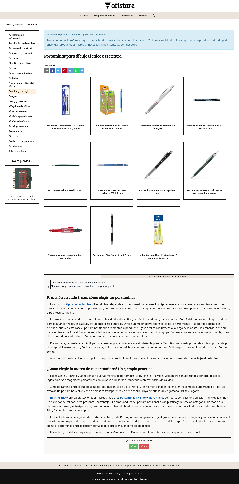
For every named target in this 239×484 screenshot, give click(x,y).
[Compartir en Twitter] (58, 70)
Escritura (84, 15)
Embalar (13, 78)
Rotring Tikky (59, 397)
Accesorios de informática (16, 36)
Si (133, 446)
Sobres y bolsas (17, 151)
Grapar (13, 96)
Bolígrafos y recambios (21, 53)
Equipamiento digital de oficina (22, 84)
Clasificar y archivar (20, 63)
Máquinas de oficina (104, 15)
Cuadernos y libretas (20, 73)
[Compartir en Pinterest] (64, 70)
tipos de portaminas (79, 304)
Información (127, 15)
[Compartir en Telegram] (81, 70)
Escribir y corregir (14, 24)
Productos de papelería (22, 141)
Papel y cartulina (18, 126)
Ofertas (143, 15)
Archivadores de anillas (22, 43)
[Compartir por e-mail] (46, 70)
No (144, 446)
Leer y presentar (18, 101)
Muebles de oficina (19, 121)
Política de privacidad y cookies (112, 473)
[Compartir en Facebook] (52, 70)
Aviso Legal (136, 473)
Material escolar (18, 111)
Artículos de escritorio (21, 48)
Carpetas (14, 58)
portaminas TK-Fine (133, 397)
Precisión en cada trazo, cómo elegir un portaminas (79, 282)
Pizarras (13, 136)
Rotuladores (15, 146)
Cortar (12, 68)
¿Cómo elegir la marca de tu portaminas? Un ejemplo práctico (85, 286)
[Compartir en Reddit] (70, 70)
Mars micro (155, 397)
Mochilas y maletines (20, 116)
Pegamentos (15, 131)
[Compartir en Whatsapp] (76, 70)
